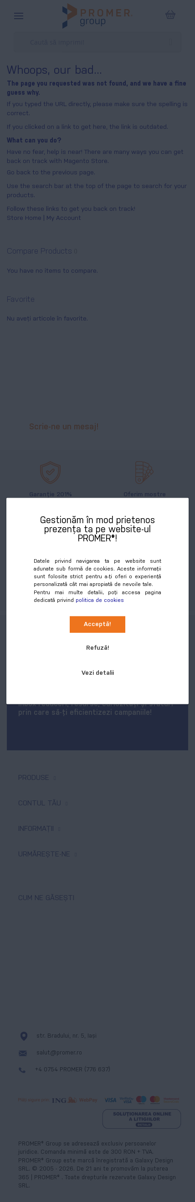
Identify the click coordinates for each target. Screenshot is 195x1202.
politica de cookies (100, 599)
